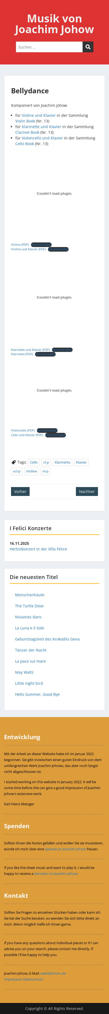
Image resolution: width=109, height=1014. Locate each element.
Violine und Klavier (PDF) (28, 249)
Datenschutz (33, 979)
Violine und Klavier (39, 115)
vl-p (45, 471)
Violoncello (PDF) (23, 430)
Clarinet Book (27, 132)
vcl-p (16, 471)
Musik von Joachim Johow (54, 23)
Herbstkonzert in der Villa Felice (38, 548)
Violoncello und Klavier (42, 138)
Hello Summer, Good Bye (37, 694)
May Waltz (24, 672)
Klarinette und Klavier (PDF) (30, 350)
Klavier (81, 462)
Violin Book (25, 121)
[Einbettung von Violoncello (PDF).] (54, 390)
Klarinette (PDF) (22, 354)
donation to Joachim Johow (56, 873)
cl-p (46, 462)
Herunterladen (41, 244)
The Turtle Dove (29, 605)
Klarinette (62, 462)
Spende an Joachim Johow (65, 849)
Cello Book (24, 143)
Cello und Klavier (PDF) (27, 435)
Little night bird (29, 683)
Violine (31, 471)
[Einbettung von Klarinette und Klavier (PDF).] (54, 297)
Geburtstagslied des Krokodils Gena (47, 639)
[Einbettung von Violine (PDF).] (54, 193)
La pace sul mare (30, 661)
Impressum (13, 979)
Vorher (20, 491)
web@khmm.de (53, 973)
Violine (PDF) (20, 244)
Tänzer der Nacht (31, 650)
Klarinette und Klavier (41, 126)
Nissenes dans (28, 616)
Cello (34, 462)
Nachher (87, 491)
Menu (9, 9)
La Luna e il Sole (29, 628)
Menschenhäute (29, 594)
